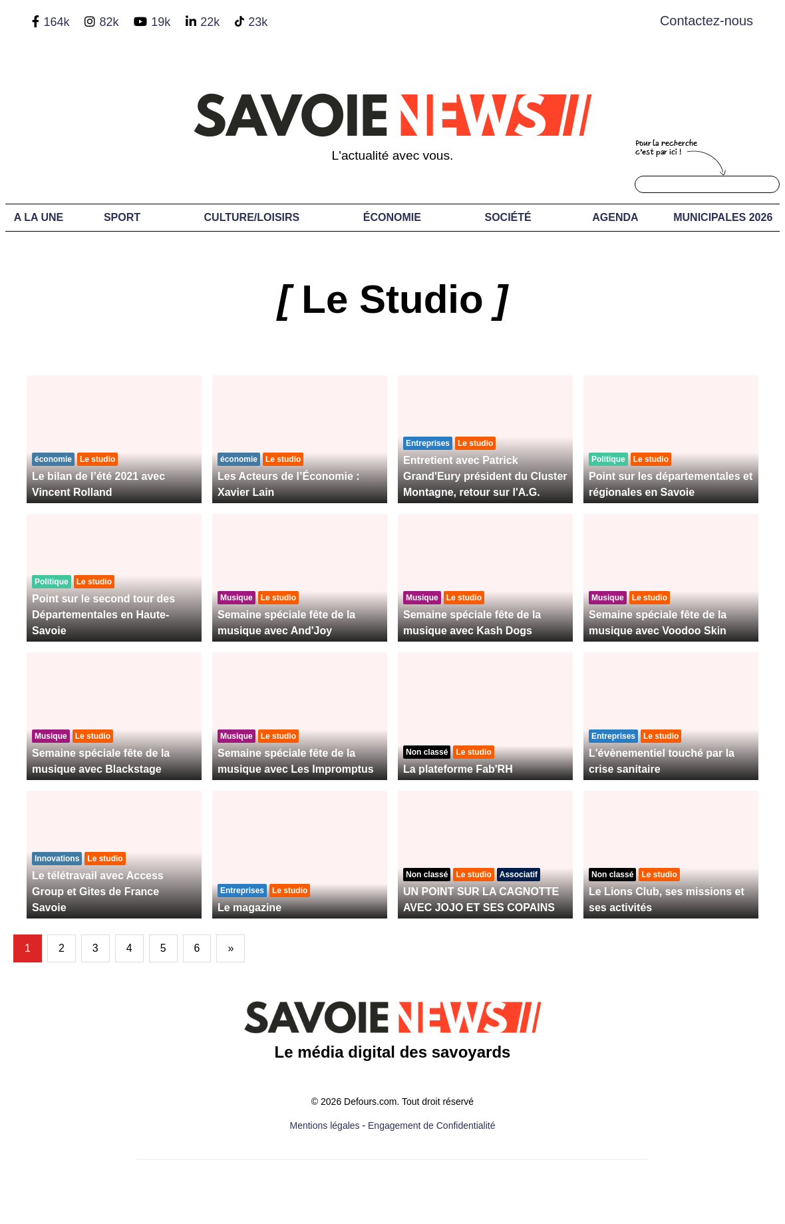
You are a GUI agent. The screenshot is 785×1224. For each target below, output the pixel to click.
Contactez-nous (706, 20)
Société (507, 217)
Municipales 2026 (722, 217)
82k (108, 22)
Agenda (615, 217)
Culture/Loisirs (252, 217)
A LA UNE (38, 217)
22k (210, 22)
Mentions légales (325, 1125)
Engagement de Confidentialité (431, 1125)
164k (56, 22)
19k (160, 22)
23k (257, 22)
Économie (392, 217)
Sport (122, 217)
